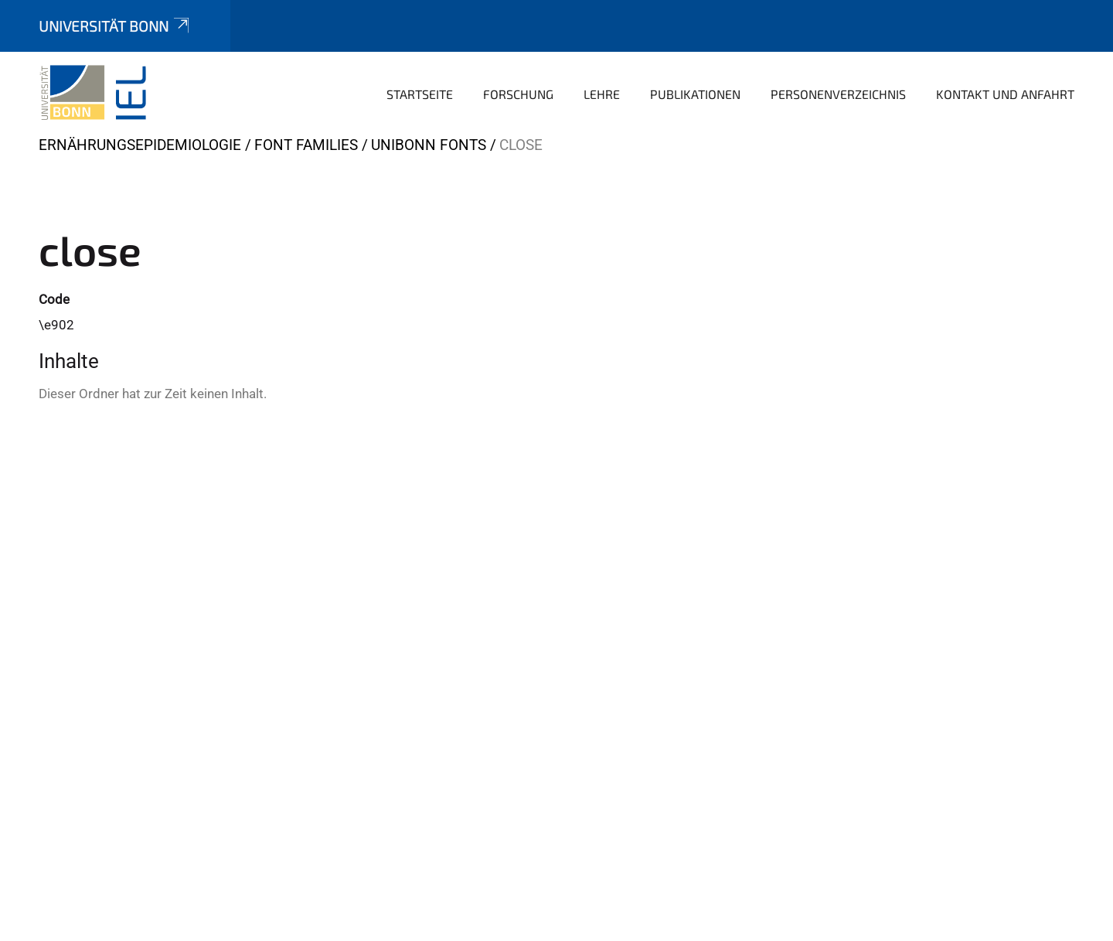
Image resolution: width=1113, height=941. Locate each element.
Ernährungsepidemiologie (140, 145)
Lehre (602, 94)
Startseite (419, 94)
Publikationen (695, 94)
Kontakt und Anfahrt (1005, 94)
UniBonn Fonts (428, 145)
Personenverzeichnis (838, 94)
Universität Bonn (115, 26)
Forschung (518, 94)
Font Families (306, 145)
